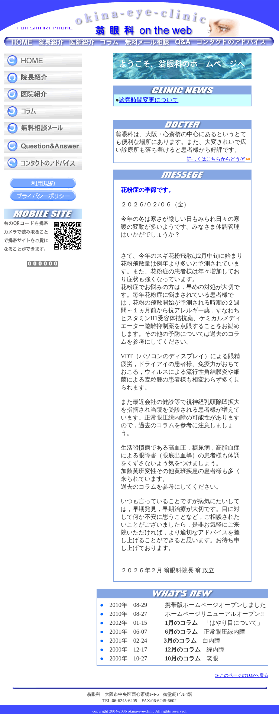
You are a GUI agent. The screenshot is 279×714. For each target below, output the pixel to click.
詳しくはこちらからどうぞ (216, 159)
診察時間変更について (148, 100)
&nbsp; (182, 631)
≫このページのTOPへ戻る (241, 675)
